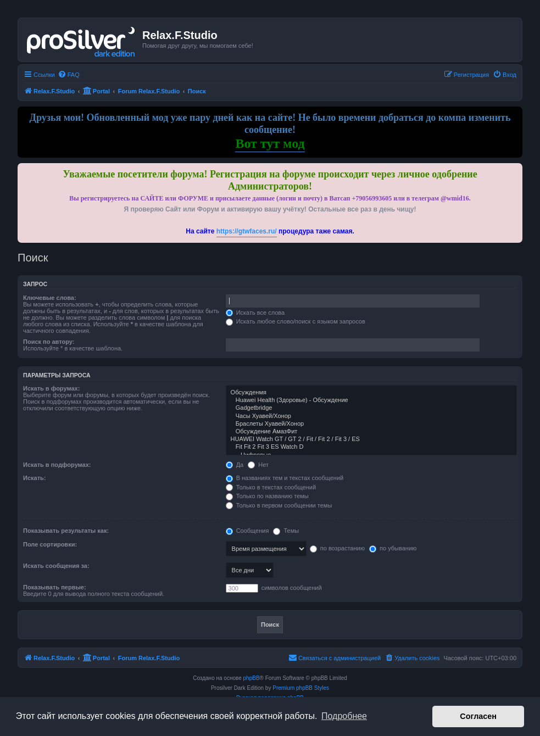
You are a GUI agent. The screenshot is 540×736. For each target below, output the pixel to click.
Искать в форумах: (51, 388)
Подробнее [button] (344, 716)
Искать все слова (255, 312)
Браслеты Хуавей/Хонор (371, 424)
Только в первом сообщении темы (279, 505)
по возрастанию (337, 548)
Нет (258, 464)
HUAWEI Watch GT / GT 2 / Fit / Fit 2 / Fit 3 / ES (371, 439)
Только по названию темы (267, 496)
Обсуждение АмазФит (371, 432)
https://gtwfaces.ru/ (246, 231)
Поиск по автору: (48, 341)
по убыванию (392, 548)
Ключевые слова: (49, 297)
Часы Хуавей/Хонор (371, 416)
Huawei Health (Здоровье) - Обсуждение (371, 400)
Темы (286, 530)
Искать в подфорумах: (57, 464)
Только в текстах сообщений (271, 487)
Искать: (34, 478)
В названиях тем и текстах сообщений (285, 478)
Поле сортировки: (50, 544)
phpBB (251, 678)
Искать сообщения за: (56, 565)
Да (235, 464)
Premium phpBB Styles (300, 688)
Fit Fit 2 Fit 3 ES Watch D (371, 447)
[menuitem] (69, 74)
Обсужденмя (371, 393)
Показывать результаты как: (66, 530)
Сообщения (247, 530)
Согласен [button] (478, 716)
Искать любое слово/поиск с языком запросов (295, 321)
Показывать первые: (54, 587)
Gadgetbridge (371, 408)
